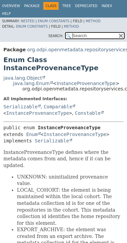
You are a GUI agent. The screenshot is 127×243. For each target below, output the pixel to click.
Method (93, 21)
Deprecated (86, 6)
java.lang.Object (22, 78)
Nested (27, 21)
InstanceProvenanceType (86, 83)
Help (6, 14)
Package (32, 6)
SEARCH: (55, 36)
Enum (32, 134)
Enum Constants (53, 21)
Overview (11, 6)
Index (107, 6)
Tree (66, 6)
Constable (88, 113)
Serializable (20, 106)
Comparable (58, 106)
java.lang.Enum (31, 83)
